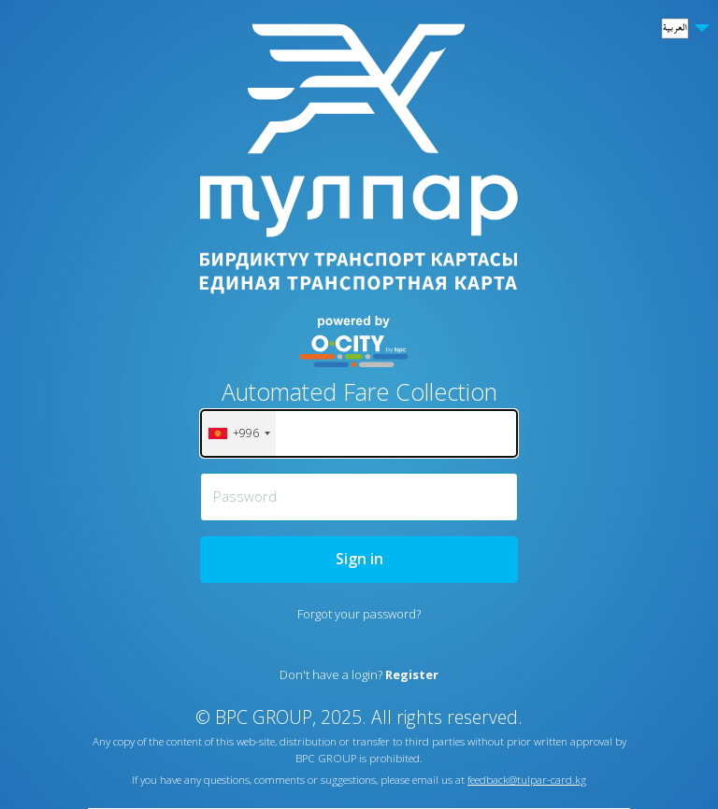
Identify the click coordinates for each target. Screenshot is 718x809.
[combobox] (238, 433)
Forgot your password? (359, 613)
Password (245, 496)
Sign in (359, 558)
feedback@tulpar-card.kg (526, 780)
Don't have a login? (359, 674)
